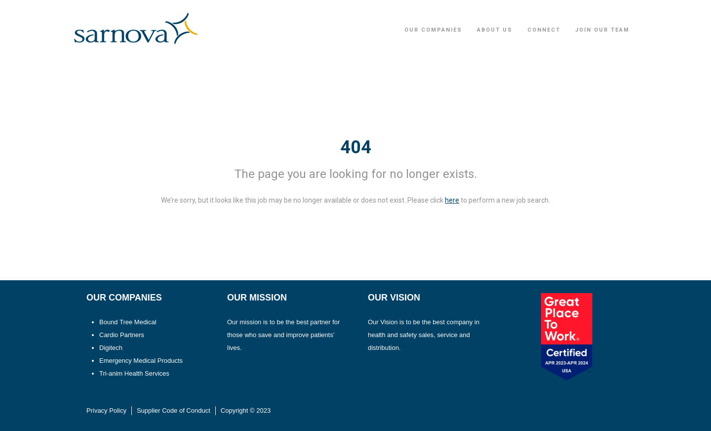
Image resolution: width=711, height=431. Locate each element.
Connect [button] (543, 30)
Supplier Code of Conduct (173, 410)
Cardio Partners (121, 335)
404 (355, 147)
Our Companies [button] (433, 30)
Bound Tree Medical (128, 322)
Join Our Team (602, 30)
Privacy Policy (106, 410)
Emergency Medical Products (141, 360)
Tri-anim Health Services (134, 373)
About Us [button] (495, 30)
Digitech (110, 347)
